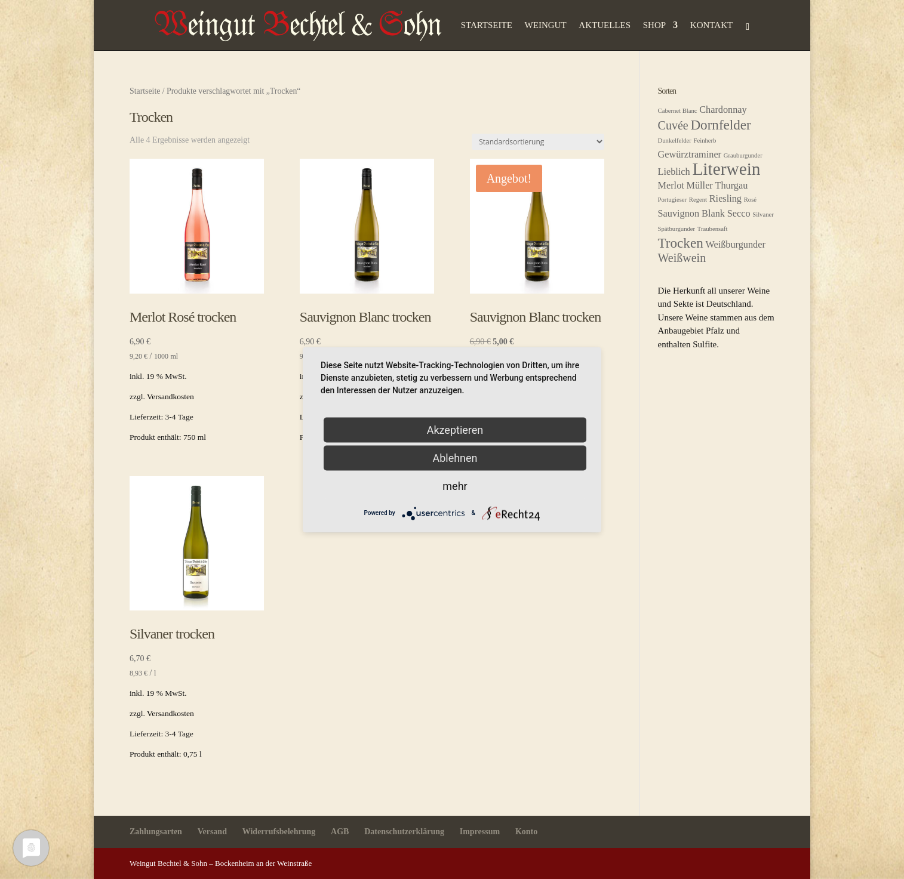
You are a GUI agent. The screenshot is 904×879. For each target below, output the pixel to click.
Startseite (486, 25)
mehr (454, 485)
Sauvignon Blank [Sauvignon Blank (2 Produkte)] (691, 213)
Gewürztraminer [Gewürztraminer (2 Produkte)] (689, 154)
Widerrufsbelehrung (279, 831)
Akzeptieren (455, 429)
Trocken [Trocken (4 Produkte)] (680, 243)
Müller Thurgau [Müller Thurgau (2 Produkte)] (717, 185)
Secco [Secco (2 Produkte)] (739, 213)
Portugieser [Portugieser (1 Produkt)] (672, 199)
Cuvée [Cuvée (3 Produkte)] (673, 125)
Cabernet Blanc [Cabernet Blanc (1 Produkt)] (677, 110)
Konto (526, 831)
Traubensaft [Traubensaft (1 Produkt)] (712, 229)
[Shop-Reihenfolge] (538, 142)
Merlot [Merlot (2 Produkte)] (671, 185)
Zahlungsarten (156, 831)
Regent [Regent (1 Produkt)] (698, 199)
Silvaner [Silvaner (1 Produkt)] (763, 214)
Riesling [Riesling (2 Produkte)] (725, 198)
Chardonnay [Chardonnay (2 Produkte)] (722, 109)
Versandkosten (170, 396)
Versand (212, 831)
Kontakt (711, 25)
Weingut (546, 25)
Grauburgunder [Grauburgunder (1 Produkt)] (743, 155)
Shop (654, 25)
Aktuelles (605, 25)
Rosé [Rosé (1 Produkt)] (750, 199)
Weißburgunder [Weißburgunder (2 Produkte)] (735, 244)
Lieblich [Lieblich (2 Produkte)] (674, 171)
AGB (340, 831)
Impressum (480, 831)
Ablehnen (454, 457)
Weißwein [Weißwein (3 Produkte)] (682, 257)
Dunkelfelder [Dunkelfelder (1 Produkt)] (674, 140)
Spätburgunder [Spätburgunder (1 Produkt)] (677, 229)
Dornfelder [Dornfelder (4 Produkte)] (720, 124)
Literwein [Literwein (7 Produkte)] (726, 168)
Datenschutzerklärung (404, 831)
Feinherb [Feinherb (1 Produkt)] (705, 140)
